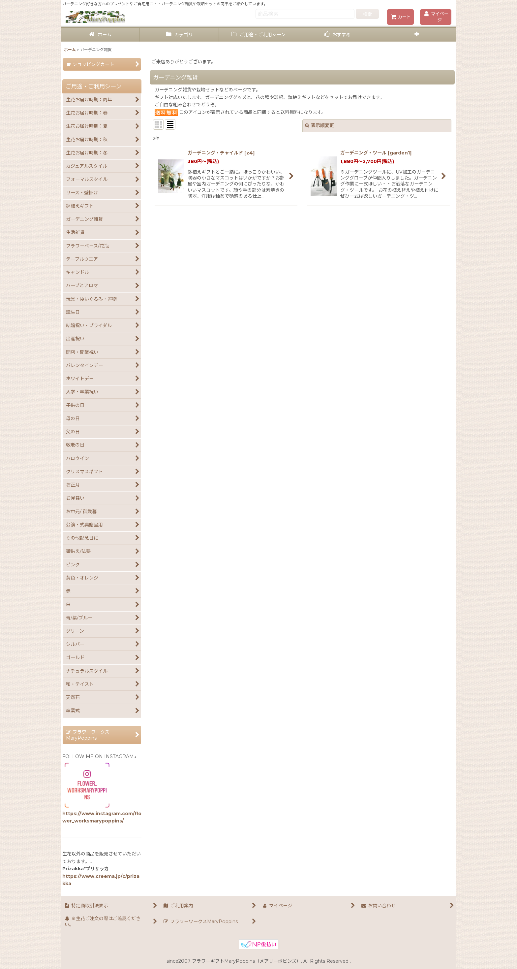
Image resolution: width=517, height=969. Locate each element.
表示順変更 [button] (319, 125)
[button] (416, 35)
